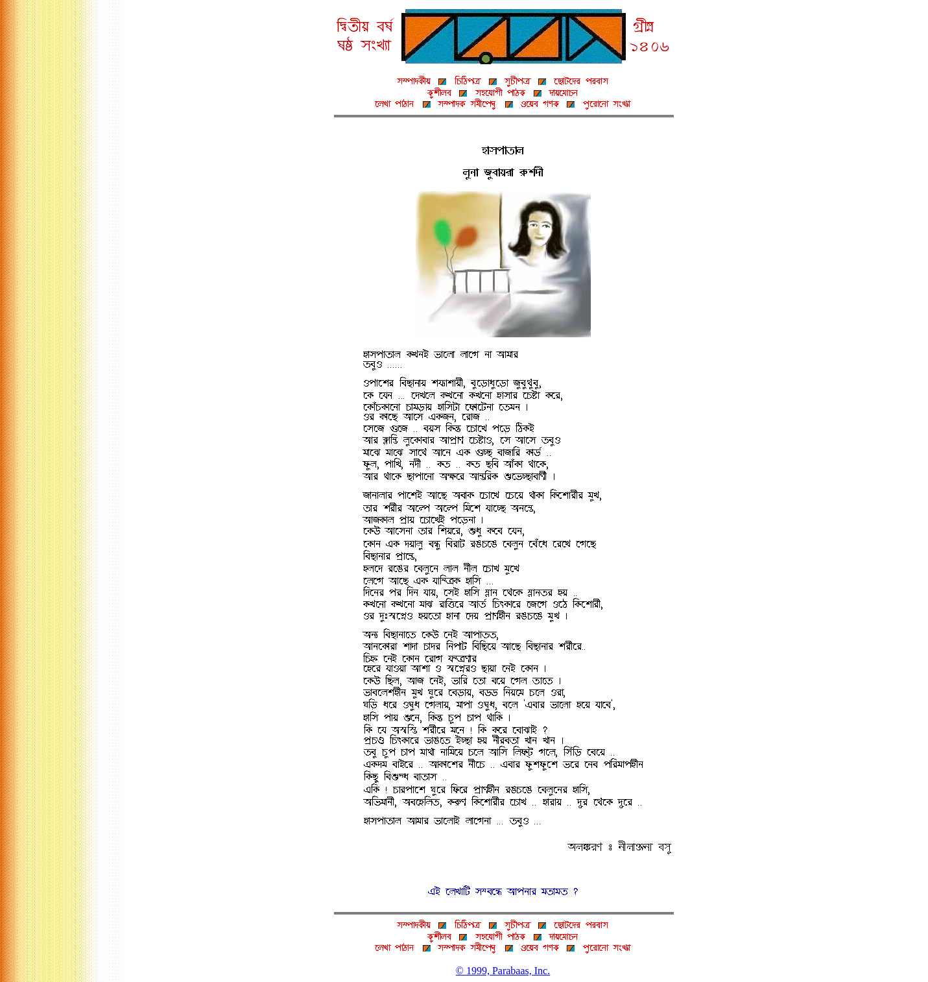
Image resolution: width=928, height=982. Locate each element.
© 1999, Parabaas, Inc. (503, 970)
